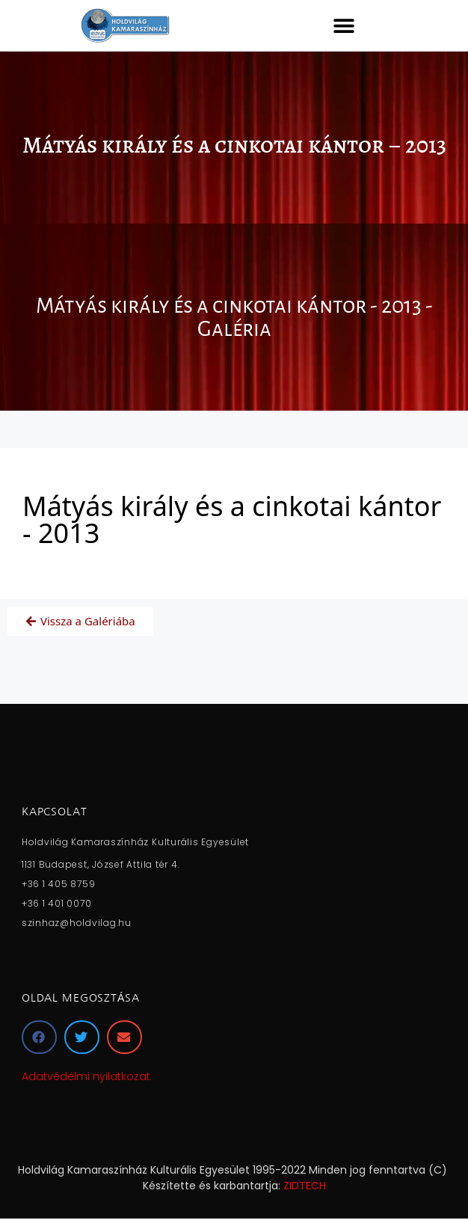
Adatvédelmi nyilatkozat (86, 1076)
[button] (343, 25)
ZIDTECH (304, 1185)
